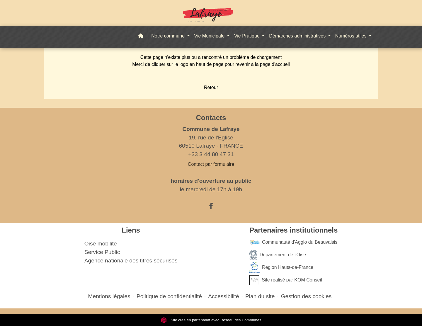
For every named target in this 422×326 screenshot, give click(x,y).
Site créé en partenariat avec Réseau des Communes (211, 320)
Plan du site (260, 296)
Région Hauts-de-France (281, 267)
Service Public (102, 252)
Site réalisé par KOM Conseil (285, 280)
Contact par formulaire (211, 164)
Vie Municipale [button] (210, 35)
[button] (140, 37)
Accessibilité (223, 296)
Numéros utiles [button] (351, 35)
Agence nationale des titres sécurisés (131, 260)
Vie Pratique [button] (247, 35)
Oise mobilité (100, 243)
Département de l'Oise (277, 255)
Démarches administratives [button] (298, 35)
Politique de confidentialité (169, 296)
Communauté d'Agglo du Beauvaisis (293, 242)
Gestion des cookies (306, 296)
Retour (211, 87)
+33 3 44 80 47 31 (211, 154)
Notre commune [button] (168, 35)
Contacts (211, 118)
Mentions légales (109, 296)
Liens (131, 230)
